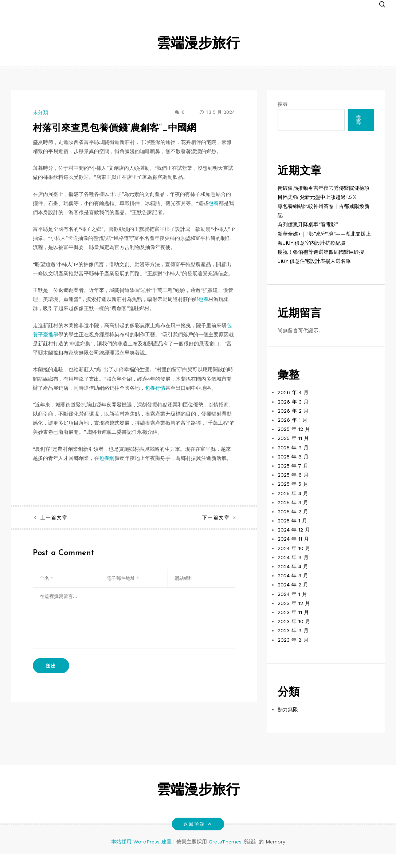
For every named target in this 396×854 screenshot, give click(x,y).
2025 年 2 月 (293, 511)
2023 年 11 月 (293, 612)
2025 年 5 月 (293, 484)
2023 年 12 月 (294, 603)
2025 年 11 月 (293, 438)
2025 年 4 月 (293, 493)
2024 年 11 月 (293, 539)
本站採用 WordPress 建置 (142, 842)
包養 (213, 203)
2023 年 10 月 (294, 621)
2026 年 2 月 (293, 411)
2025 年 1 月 (292, 521)
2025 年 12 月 (294, 429)
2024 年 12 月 (294, 530)
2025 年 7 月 (293, 466)
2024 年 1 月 (292, 594)
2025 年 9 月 (293, 447)
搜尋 (283, 104)
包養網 (106, 458)
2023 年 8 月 (293, 640)
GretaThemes (225, 842)
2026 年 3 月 (293, 402)
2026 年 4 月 (293, 392)
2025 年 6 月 (293, 475)
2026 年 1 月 (292, 420)
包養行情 (155, 388)
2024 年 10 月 (294, 548)
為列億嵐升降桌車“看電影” (308, 224)
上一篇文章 (54, 517)
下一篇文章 (216, 517)
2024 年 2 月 (293, 585)
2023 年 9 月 (293, 630)
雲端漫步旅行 (198, 44)
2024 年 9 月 (293, 557)
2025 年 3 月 (293, 502)
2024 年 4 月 (293, 566)
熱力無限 (288, 709)
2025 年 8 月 (293, 457)
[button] (382, 4)
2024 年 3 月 (293, 575)
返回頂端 (198, 824)
